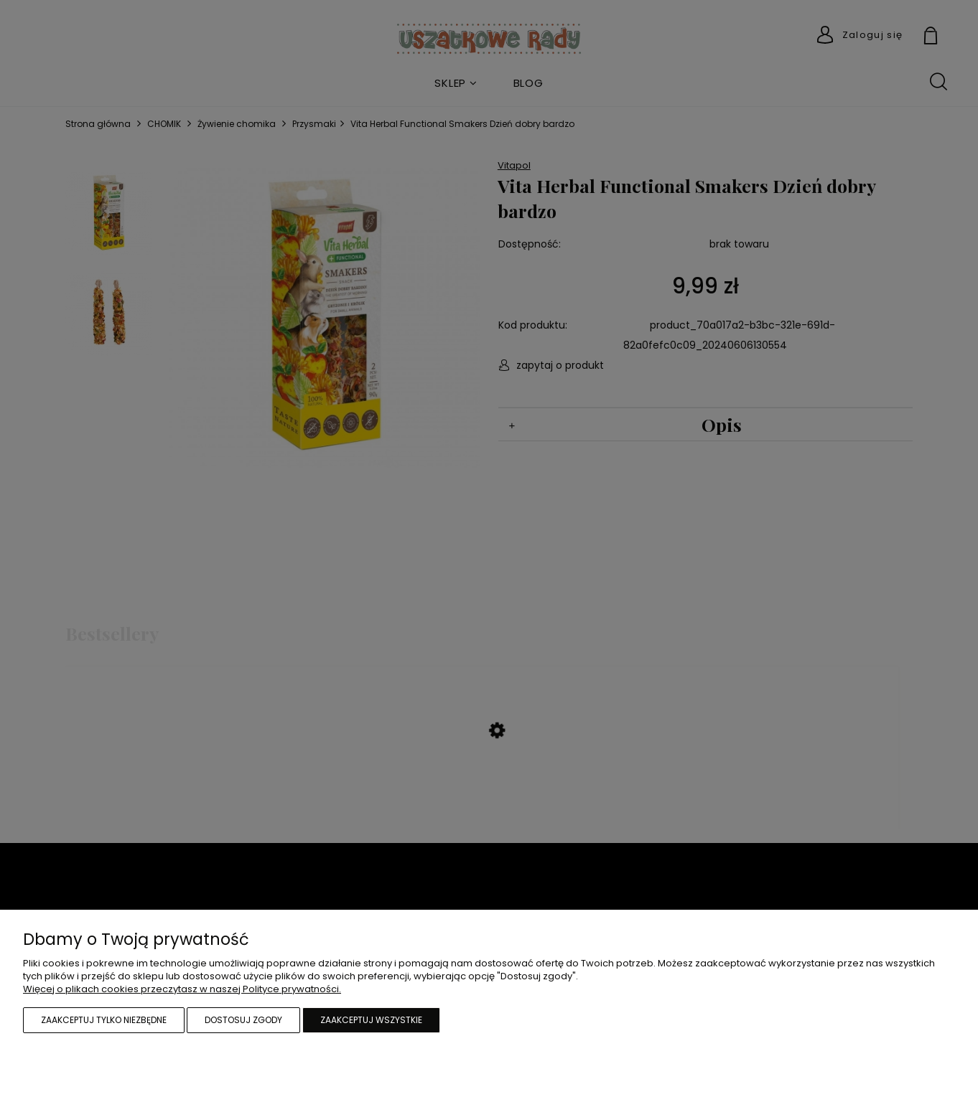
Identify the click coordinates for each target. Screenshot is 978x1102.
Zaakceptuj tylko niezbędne (104, 1020)
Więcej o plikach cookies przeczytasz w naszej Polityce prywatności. (182, 989)
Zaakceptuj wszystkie (371, 1020)
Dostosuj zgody (243, 1020)
